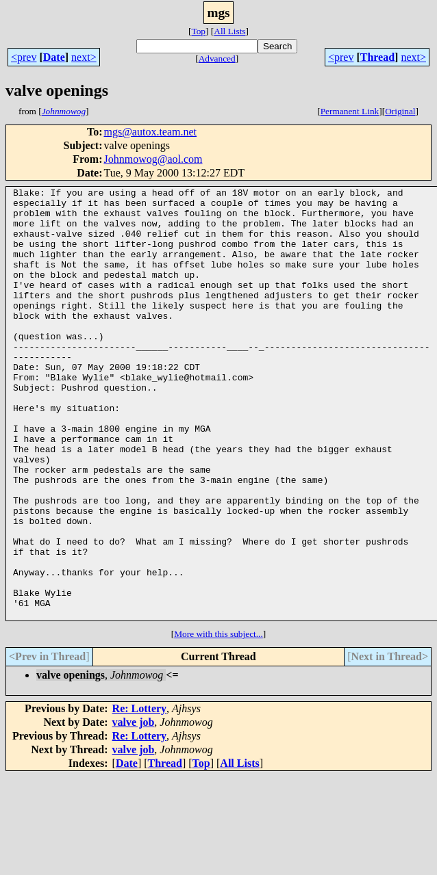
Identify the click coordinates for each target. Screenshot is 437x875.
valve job (133, 808)
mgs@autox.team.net (150, 132)
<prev (23, 57)
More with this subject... (218, 720)
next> (84, 57)
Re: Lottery (139, 794)
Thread (377, 57)
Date (54, 57)
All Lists (229, 31)
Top (198, 31)
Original (400, 111)
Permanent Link (350, 111)
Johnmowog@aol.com (152, 159)
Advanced (217, 58)
